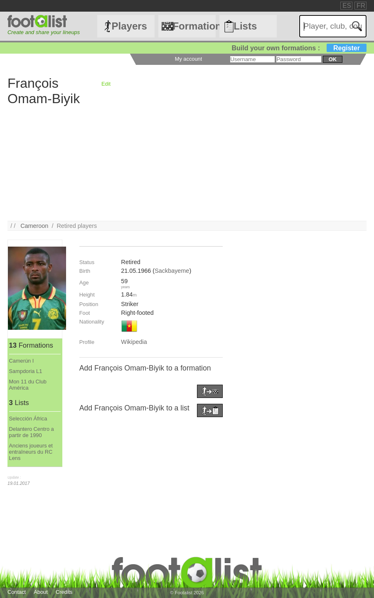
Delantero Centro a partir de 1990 (31, 432)
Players (129, 26)
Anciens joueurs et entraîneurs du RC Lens (31, 451)
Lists (245, 26)
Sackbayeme (172, 270)
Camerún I (21, 361)
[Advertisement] (187, 162)
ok (333, 59)
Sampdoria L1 (25, 371)
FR (361, 5)
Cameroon (34, 225)
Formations (194, 26)
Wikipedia (134, 342)
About (40, 592)
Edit (106, 84)
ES (346, 5)
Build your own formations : (299, 48)
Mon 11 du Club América (28, 384)
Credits (64, 592)
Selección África (28, 418)
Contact (16, 592)
